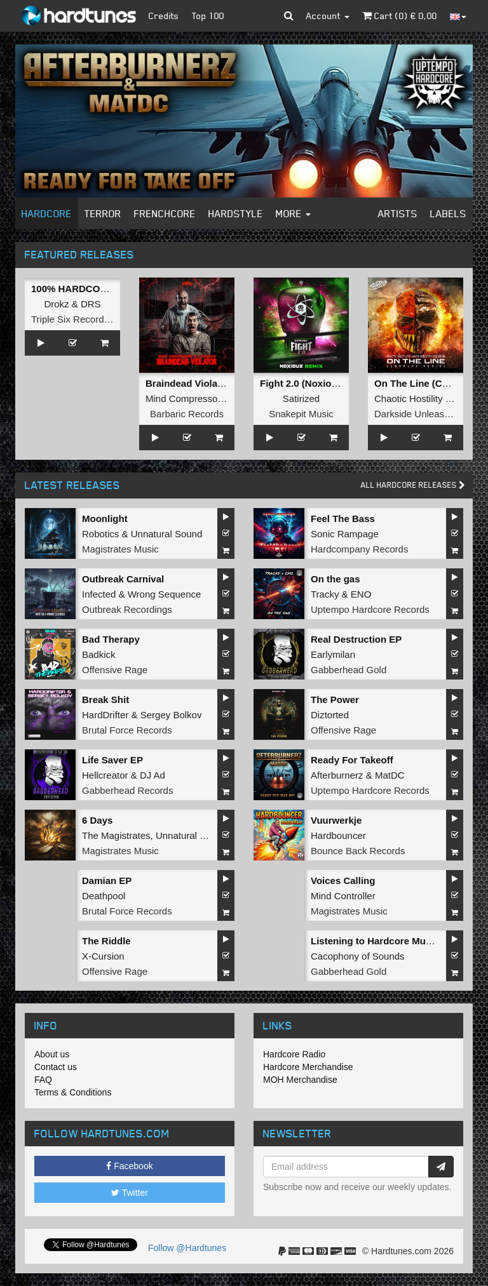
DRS (91, 303)
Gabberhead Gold (348, 669)
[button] (289, 16)
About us (51, 1054)
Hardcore (47, 213)
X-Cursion (103, 956)
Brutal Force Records (127, 730)
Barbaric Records (187, 413)
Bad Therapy (111, 639)
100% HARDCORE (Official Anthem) (112, 288)
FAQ (43, 1080)
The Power (335, 699)
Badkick (99, 654)
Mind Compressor (183, 398)
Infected (99, 594)
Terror (103, 213)
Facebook (129, 1166)
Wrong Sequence (164, 594)
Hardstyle (235, 213)
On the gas (335, 578)
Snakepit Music (301, 413)
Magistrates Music (120, 549)
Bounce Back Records (358, 850)
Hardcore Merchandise (308, 1067)
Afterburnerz (337, 775)
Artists (397, 213)
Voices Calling (343, 880)
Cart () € (399, 15)
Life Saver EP (112, 759)
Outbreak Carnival (123, 578)
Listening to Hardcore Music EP (382, 940)
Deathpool (103, 895)
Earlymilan (333, 654)
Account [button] (327, 15)
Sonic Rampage (345, 533)
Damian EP (107, 880)
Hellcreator (105, 775)
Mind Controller (343, 895)
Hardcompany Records (359, 549)
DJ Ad (152, 775)
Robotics (100, 533)
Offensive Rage (114, 669)
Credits (164, 15)
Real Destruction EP (356, 639)
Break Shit (105, 699)
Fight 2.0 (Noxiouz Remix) (318, 383)
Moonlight (105, 518)
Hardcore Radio (294, 1054)
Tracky (325, 594)
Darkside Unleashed (417, 413)
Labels (448, 213)
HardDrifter (105, 714)
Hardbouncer (338, 835)
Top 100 (208, 15)
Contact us (55, 1067)
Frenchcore (165, 213)
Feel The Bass (343, 518)
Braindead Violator (188, 383)
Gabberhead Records (127, 790)
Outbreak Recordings (127, 609)
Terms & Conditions (72, 1092)
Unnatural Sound (167, 533)
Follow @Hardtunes (187, 1248)
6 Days (97, 820)
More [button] (293, 213)
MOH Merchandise (300, 1080)
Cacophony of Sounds (358, 956)
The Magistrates (116, 835)
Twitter (129, 1193)
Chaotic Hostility (408, 398)
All (413, 485)
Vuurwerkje (336, 820)
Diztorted (330, 714)
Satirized (301, 398)
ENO (361, 594)
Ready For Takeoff (352, 759)
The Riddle (106, 940)
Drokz (56, 303)
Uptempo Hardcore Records (370, 609)
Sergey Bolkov (171, 714)
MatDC (390, 775)
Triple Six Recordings (76, 319)
